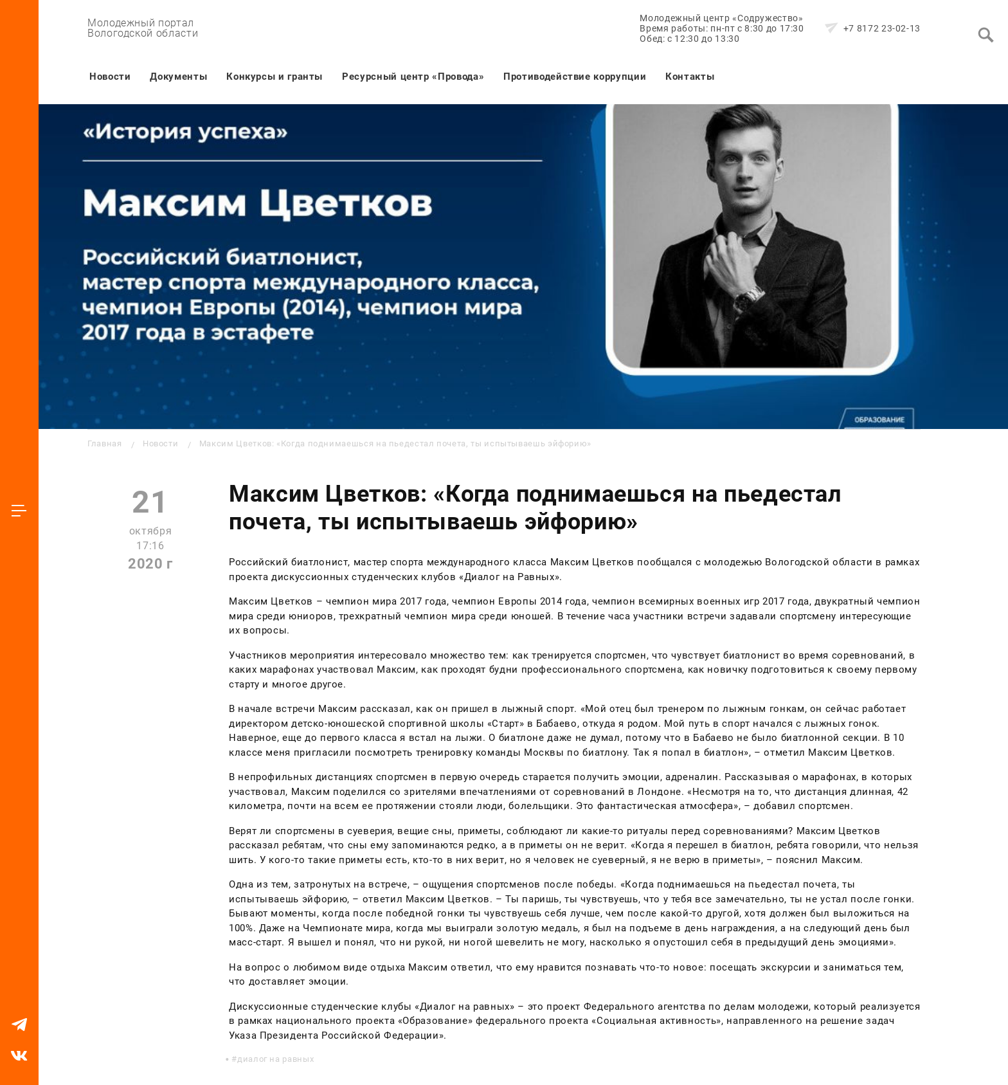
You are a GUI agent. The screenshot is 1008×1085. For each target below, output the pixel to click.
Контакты (689, 76)
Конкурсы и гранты (274, 76)
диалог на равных (275, 1059)
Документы (178, 76)
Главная (104, 443)
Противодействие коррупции (574, 76)
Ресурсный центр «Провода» (413, 76)
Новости (109, 76)
